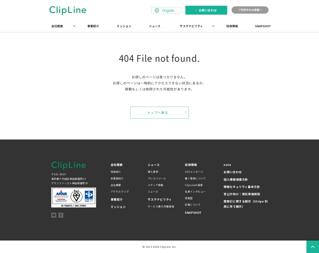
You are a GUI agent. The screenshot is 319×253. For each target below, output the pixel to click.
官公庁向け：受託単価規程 (242, 194)
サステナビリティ (191, 26)
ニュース (154, 26)
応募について (193, 204)
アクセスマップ (120, 191)
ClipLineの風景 (194, 185)
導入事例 (153, 171)
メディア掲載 (155, 185)
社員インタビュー (195, 191)
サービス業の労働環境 (161, 206)
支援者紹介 (117, 178)
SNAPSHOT (263, 26)
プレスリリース (157, 178)
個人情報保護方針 (236, 179)
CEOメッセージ (194, 171)
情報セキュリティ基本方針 (242, 187)
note (227, 165)
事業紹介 (93, 26)
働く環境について (195, 178)
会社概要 (57, 26)
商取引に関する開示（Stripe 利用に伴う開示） (246, 204)
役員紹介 (116, 171)
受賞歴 (189, 198)
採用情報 (232, 26)
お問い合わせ (208, 10)
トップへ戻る (157, 112)
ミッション (124, 26)
